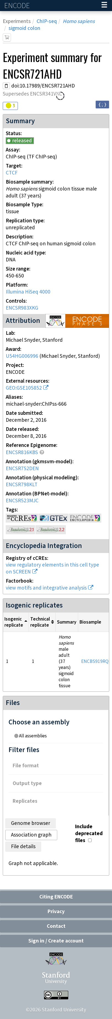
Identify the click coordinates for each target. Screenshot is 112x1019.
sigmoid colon (24, 28)
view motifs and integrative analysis (46, 588)
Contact (56, 926)
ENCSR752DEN (22, 468)
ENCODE (17, 6)
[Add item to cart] (7, 37)
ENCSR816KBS (22, 452)
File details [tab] (23, 846)
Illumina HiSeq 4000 (28, 292)
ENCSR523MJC (22, 500)
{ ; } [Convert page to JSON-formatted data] (102, 104)
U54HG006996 (22, 356)
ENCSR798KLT (21, 484)
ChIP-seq (47, 21)
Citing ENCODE (56, 897)
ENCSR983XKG (22, 308)
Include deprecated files (89, 833)
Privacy (56, 911)
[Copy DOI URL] (6, 86)
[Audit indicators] (10, 106)
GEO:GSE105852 (24, 388)
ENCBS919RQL (96, 661)
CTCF (12, 172)
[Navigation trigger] (104, 5)
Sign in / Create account (56, 941)
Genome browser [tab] (30, 823)
